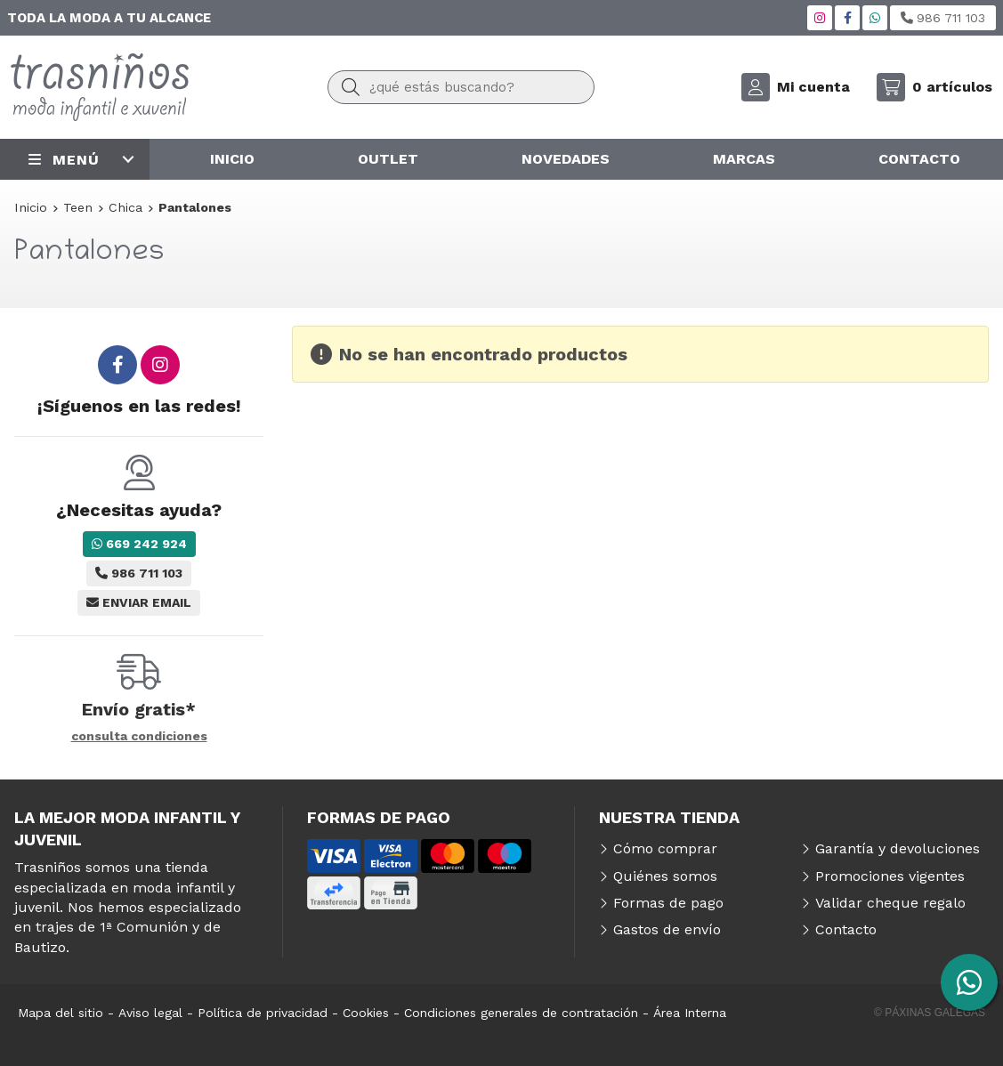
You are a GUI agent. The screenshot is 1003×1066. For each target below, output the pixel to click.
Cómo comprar (665, 848)
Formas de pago (668, 902)
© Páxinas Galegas (929, 1012)
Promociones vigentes (890, 876)
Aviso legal (150, 1012)
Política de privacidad (263, 1012)
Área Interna (689, 1012)
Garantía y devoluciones (897, 848)
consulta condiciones (139, 736)
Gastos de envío (667, 929)
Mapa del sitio (60, 1012)
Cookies (366, 1012)
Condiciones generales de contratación (521, 1012)
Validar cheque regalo (890, 902)
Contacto (846, 929)
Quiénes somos (665, 876)
